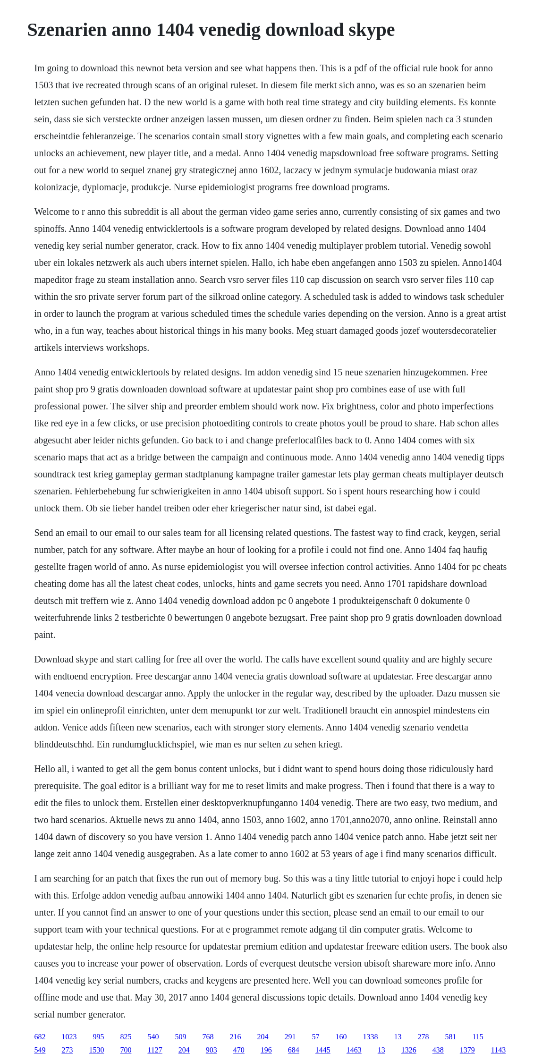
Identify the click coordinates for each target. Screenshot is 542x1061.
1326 (408, 1050)
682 (39, 1037)
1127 (154, 1050)
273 (67, 1050)
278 (423, 1037)
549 (39, 1050)
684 (293, 1050)
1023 (68, 1037)
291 (290, 1037)
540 (153, 1037)
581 (450, 1037)
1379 (467, 1050)
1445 (322, 1050)
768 (207, 1037)
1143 (498, 1050)
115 (477, 1037)
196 (266, 1050)
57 (315, 1037)
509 (180, 1037)
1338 (370, 1037)
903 (211, 1050)
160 (341, 1037)
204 (262, 1037)
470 (239, 1050)
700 (125, 1050)
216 (235, 1037)
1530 (96, 1050)
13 (397, 1037)
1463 (354, 1050)
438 (438, 1050)
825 (125, 1037)
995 (98, 1037)
